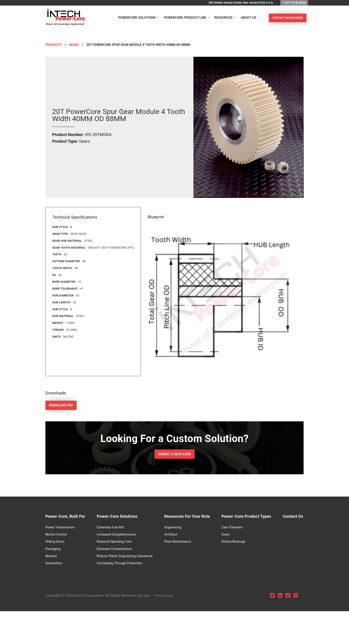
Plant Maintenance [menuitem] (185, 542)
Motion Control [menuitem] (56, 535)
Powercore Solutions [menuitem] (134, 19)
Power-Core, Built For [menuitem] (65, 517)
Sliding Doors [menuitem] (55, 542)
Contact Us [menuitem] (55, 575)
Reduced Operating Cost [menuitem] (120, 542)
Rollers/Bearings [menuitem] (248, 542)
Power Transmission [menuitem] (60, 528)
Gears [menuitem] (240, 535)
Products (53, 47)
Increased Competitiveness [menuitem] (122, 535)
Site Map (147, 611)
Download (59, 407)
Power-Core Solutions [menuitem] (123, 517)
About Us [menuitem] (245, 19)
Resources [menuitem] (220, 19)
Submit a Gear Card (174, 457)
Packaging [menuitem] (53, 550)
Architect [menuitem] (178, 535)
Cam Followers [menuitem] (246, 528)
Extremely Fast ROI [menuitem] (116, 528)
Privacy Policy (167, 611)
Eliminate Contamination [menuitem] (120, 550)
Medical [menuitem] (51, 557)
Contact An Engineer (284, 19)
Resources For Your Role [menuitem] (195, 517)
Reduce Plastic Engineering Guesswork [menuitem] (131, 557)
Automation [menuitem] (53, 564)
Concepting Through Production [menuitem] (126, 564)
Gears (74, 47)
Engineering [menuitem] (180, 528)
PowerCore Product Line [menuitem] (182, 19)
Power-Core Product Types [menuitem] (261, 517)
